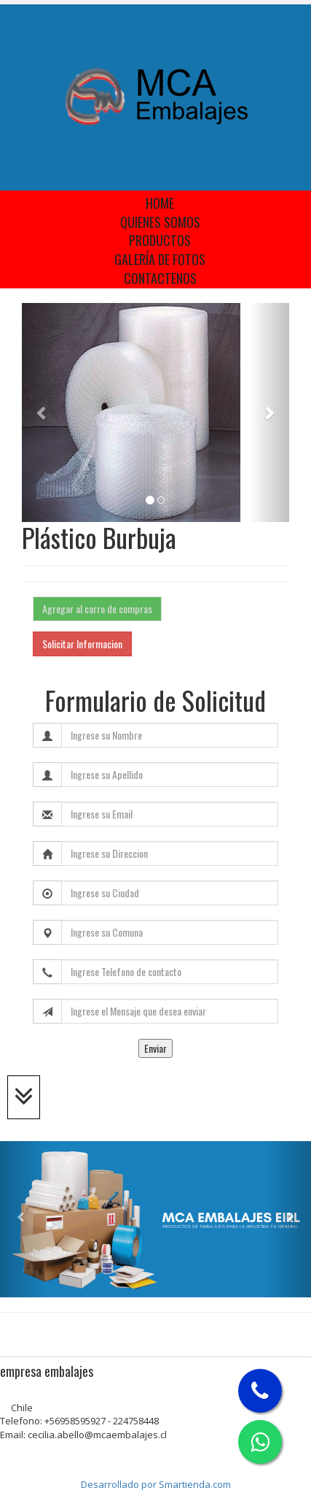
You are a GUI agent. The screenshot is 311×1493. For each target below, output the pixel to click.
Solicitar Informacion (82, 643)
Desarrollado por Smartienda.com (156, 1484)
